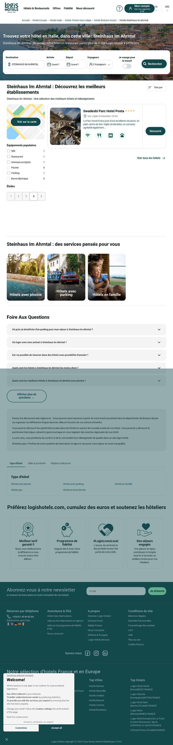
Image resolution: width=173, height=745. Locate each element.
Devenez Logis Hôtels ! (99, 616)
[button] (7, 739)
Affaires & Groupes (98, 635)
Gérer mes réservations (59, 616)
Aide (130, 635)
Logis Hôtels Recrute (98, 639)
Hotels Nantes (96, 686)
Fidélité (68, 8)
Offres (56, 8)
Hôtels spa (16, 490)
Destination (12, 57)
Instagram (96, 653)
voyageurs (93, 57)
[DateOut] (75, 64)
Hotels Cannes (96, 705)
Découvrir (155, 131)
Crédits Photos (136, 644)
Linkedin (105, 653)
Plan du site (134, 639)
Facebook (87, 653)
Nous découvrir (85, 8)
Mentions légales (137, 616)
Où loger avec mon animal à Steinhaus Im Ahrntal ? (39, 342)
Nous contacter (55, 633)
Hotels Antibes (96, 695)
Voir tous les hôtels (151, 158)
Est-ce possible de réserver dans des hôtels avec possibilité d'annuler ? (50, 355)
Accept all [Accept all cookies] (56, 728)
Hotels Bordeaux (97, 709)
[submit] (157, 591)
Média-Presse (95, 625)
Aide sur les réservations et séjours (65, 620)
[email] (116, 591)
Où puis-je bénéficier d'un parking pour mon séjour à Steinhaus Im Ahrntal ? (52, 329)
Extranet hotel (95, 620)
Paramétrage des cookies (141, 625)
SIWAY (118, 741)
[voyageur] (100, 64)
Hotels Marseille (97, 690)
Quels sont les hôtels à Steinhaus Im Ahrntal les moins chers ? (45, 367)
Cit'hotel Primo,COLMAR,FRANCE (147, 730)
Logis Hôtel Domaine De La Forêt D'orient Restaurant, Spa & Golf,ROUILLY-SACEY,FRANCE (147, 722)
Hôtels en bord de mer (74, 490)
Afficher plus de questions (26, 396)
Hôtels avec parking (73, 484)
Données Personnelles (139, 620)
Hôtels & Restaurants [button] (36, 8)
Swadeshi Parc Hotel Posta (109, 111)
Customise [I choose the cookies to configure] (21, 728)
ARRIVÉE (50, 57)
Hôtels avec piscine (21, 484)
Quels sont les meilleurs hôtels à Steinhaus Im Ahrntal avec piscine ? (49, 380)
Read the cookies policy (17, 717)
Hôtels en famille (123, 484)
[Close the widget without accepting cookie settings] (20, 675)
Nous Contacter (96, 630)
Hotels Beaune (96, 700)
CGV (130, 630)
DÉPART (69, 57)
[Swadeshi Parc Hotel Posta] (65, 126)
